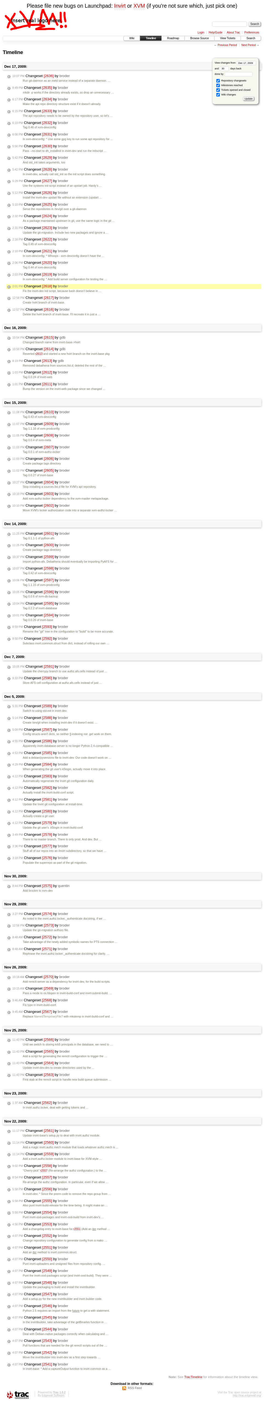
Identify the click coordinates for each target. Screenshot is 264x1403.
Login (201, 32)
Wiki (131, 38)
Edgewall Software (53, 1395)
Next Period (248, 45)
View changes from (235, 62)
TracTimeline (193, 1377)
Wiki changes (226, 95)
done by (234, 74)
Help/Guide (215, 32)
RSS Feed (135, 1388)
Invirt (120, 6)
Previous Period (227, 45)
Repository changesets (231, 81)
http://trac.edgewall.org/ (247, 1395)
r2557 (44, 1170)
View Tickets (227, 38)
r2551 (77, 1229)
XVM (139, 6)
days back (230, 68)
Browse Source (199, 38)
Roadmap (173, 38)
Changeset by (41, 76)
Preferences (252, 32)
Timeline (151, 38)
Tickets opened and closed (233, 90)
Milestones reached (229, 85)
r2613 (38, 353)
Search (250, 38)
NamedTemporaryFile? (48, 1016)
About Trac (233, 32)
